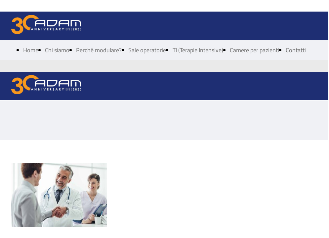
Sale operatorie (147, 50)
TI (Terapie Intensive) (198, 50)
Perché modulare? (99, 50)
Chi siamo (57, 50)
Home (30, 50)
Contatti (296, 50)
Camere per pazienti (254, 50)
